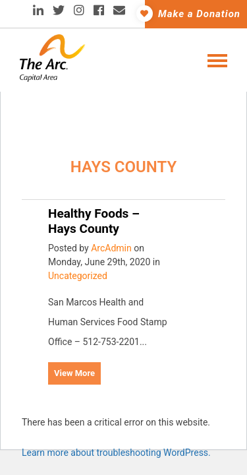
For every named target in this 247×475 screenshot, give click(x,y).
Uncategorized (77, 275)
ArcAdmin (111, 248)
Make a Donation (192, 13)
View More (74, 373)
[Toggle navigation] (213, 59)
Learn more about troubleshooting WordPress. (116, 452)
